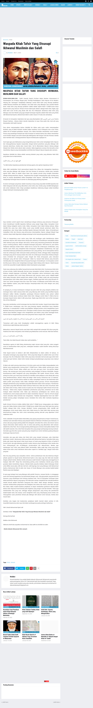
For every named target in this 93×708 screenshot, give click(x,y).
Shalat (67, 239)
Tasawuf (81, 242)
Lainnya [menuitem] (69, 5)
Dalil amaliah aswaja (80, 246)
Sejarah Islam (69, 249)
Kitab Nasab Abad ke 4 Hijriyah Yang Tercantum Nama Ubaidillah (29, 636)
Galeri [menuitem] (63, 5)
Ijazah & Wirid (69, 246)
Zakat (67, 266)
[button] (85, 5)
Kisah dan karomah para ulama (79, 235)
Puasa (85, 259)
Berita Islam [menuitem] (28, 5)
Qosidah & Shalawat (71, 242)
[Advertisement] (46, 22)
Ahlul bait (80, 239)
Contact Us (13, 1)
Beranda (5, 39)
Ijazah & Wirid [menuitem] (54, 5)
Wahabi (13, 562)
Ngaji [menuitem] (45, 5)
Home (2, 1)
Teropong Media (68, 224)
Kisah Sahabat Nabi (71, 256)
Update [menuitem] (18, 5)
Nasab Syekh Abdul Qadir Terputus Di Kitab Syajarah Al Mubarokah (11, 636)
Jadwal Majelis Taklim (77, 266)
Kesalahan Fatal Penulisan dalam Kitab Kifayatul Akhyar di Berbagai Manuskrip (11, 612)
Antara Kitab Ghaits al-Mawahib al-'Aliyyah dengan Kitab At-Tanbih (49, 636)
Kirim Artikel (28, 1)
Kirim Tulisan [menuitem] (80, 5)
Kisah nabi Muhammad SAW (73, 252)
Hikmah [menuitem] (37, 5)
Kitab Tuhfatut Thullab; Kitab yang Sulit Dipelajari (30, 610)
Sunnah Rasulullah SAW (77, 262)
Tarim (67, 262)
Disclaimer (20, 1)
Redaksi (12, 577)
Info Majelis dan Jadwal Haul (73, 259)
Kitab (10, 39)
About (7, 1)
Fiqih (67, 235)
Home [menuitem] (12, 5)
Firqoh (73, 239)
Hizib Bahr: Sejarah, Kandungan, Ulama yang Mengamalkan (48, 611)
